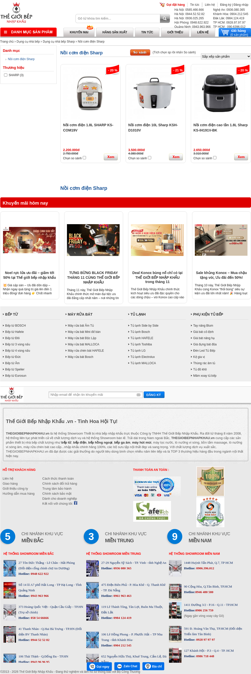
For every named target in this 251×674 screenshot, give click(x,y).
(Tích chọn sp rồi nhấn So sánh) (174, 52)
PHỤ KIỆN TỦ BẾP (208, 314)
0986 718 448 (204, 656)
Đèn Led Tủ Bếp (204, 350)
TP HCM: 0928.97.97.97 (229, 22)
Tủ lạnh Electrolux (143, 357)
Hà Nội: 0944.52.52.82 (190, 14)
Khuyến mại (79, 32)
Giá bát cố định (203, 332)
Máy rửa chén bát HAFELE (86, 350)
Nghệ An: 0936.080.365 (229, 10)
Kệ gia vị (199, 357)
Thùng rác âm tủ (204, 363)
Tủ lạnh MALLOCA (143, 363)
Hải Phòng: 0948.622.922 (192, 22)
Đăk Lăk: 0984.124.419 (228, 18)
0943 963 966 (39, 596)
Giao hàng (10, 483)
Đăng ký (225, 5)
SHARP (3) (14, 75)
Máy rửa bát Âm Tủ (81, 325)
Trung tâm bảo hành (56, 488)
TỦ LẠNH (138, 314)
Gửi (154, 394)
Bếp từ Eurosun (15, 375)
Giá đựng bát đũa (205, 344)
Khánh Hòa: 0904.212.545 (230, 14)
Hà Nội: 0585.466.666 (189, 10)
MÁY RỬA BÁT (80, 314)
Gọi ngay (99, 666)
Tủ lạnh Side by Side (144, 325)
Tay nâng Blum (203, 325)
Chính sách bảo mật (56, 493)
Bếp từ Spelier (15, 369)
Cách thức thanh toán (58, 478)
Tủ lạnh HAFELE (142, 338)
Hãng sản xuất (114, 32)
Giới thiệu (175, 32)
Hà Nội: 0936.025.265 (189, 18)
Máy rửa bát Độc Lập (82, 338)
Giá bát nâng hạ (204, 338)
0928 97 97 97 (205, 639)
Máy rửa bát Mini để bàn (84, 332)
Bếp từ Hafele (14, 332)
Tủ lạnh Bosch (140, 332)
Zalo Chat (127, 666)
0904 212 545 (122, 645)
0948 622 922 (39, 574)
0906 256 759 (204, 610)
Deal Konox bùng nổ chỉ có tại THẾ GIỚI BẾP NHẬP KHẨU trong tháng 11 (157, 277)
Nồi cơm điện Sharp (91, 41)
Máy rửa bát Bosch (80, 357)
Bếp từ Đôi (12, 338)
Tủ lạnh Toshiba (141, 344)
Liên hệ (210, 5)
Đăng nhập (240, 5)
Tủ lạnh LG (138, 350)
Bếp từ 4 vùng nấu (17, 350)
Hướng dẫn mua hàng (19, 493)
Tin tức (194, 5)
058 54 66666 (39, 618)
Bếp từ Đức (13, 357)
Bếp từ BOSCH (15, 325)
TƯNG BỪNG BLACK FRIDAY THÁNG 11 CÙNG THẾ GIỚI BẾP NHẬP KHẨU (93, 277)
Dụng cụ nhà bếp (28, 41)
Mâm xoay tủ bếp (205, 375)
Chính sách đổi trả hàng (59, 483)
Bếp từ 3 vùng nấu (17, 344)
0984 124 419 (122, 618)
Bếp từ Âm (12, 363)
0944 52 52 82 (39, 640)
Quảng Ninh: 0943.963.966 (193, 27)
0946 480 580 (204, 592)
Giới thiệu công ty (15, 488)
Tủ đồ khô (200, 369)
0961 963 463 (122, 596)
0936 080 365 (122, 568)
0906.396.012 (204, 568)
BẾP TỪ (11, 314)
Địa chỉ (153, 666)
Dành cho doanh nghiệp (59, 498)
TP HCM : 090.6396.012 (229, 27)
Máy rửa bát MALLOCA (83, 344)
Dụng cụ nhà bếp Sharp (59, 41)
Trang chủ (7, 41)
